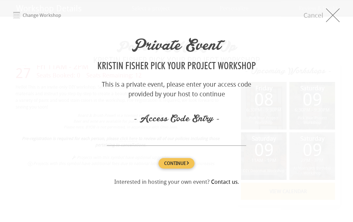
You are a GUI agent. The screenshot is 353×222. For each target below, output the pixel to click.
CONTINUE (176, 163)
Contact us (224, 181)
